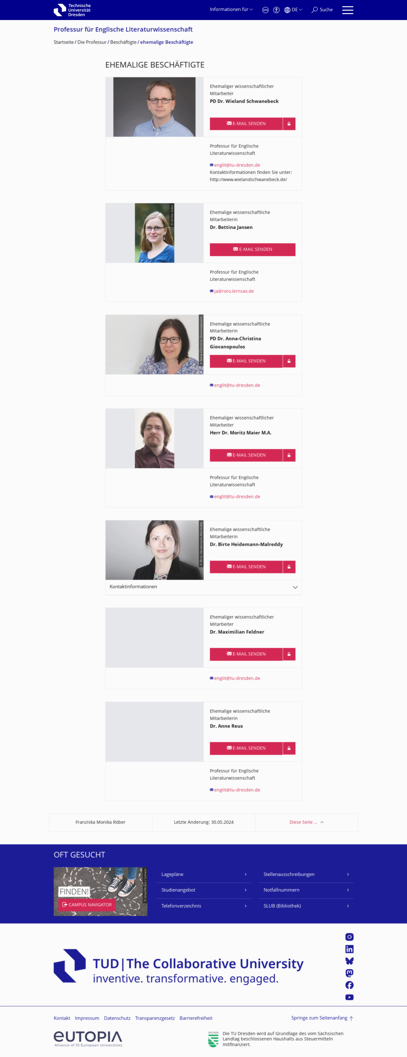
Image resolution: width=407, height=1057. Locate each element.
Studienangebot (178, 890)
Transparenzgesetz (155, 1018)
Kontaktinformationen (133, 587)
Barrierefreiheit (196, 1018)
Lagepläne (172, 874)
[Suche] (322, 10)
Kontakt (62, 1018)
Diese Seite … (303, 823)
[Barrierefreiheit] (276, 10)
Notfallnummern (282, 890)
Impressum (87, 1018)
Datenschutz (117, 1018)
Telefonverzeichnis (181, 906)
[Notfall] (265, 10)
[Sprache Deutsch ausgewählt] (293, 10)
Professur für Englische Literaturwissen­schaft (123, 30)
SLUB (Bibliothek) (282, 906)
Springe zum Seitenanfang (319, 1018)
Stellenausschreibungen (289, 874)
